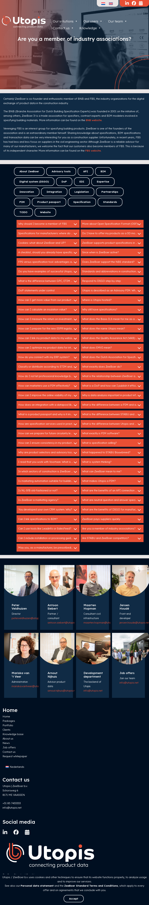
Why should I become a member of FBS (48, 224)
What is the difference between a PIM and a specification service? (113, 405)
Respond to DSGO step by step (112, 281)
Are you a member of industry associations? (112, 529)
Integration (54, 191)
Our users (92, 21)
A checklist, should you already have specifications (49, 252)
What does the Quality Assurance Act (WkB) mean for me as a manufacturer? (113, 338)
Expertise (103, 181)
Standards (110, 202)
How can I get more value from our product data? (48, 300)
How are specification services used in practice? (48, 424)
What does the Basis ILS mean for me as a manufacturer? (113, 319)
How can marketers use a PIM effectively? (48, 386)
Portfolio (8, 725)
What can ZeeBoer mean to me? (112, 471)
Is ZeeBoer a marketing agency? (48, 500)
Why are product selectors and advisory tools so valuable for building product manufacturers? (49, 452)
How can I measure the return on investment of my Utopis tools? (49, 319)
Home (6, 716)
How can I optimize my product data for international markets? (49, 348)
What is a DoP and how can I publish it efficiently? (112, 386)
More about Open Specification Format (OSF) (112, 224)
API (85, 171)
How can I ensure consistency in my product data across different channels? (49, 443)
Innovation (26, 191)
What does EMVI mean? (112, 348)
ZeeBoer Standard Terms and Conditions (91, 885)
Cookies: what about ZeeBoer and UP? (48, 243)
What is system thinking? (112, 462)
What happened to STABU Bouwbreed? (112, 452)
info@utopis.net (93, 690)
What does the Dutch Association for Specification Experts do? (113, 357)
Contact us (9, 751)
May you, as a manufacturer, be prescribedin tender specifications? (49, 548)
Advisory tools (61, 171)
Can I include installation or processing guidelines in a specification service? (49, 538)
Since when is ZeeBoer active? (112, 252)
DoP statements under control (48, 290)
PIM (22, 202)
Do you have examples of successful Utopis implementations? (49, 271)
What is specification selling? (112, 443)
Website (45, 212)
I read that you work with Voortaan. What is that (48, 462)
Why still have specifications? (112, 309)
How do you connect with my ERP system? (48, 357)
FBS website (93, 150)
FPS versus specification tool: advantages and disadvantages (49, 262)
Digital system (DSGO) (34, 181)
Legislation (81, 191)
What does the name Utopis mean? (112, 328)
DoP (64, 181)
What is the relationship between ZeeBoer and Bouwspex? (113, 376)
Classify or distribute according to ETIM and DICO (49, 367)
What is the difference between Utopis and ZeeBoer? (113, 424)
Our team (117, 21)
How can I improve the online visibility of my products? (49, 395)
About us (8, 738)
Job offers (9, 747)
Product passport (49, 202)
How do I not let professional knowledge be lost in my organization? (49, 376)
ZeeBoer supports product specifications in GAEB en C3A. (113, 243)
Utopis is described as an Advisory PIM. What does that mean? (113, 290)
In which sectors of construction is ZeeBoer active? (49, 471)
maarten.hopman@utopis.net (101, 622)
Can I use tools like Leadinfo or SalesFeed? (48, 529)
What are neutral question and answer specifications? (113, 500)
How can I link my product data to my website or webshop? (49, 338)
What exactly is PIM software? (112, 433)
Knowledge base (13, 734)
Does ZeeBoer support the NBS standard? (112, 262)
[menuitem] (15, 767)
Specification (82, 202)
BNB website (94, 120)
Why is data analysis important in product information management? (113, 395)
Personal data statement (37, 885)
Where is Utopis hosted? (112, 300)
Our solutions (65, 21)
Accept (73, 898)
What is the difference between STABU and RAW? (112, 414)
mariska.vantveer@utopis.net (29, 686)
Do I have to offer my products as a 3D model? (112, 233)
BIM (103, 171)
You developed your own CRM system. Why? (48, 509)
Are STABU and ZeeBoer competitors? (112, 538)
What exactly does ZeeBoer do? (112, 367)
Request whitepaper (15, 756)
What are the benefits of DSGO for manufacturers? (113, 509)
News (6, 743)
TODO (23, 212)
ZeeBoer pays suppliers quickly (112, 519)
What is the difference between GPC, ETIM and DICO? (49, 281)
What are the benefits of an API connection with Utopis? (113, 490)
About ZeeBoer (29, 171)
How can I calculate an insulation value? (48, 309)
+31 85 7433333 (12, 803)
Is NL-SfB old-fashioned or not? (48, 490)
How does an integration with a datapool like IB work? (49, 405)
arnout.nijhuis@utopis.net (62, 690)
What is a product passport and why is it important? (49, 414)
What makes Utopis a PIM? (112, 481)
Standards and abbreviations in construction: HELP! (113, 271)
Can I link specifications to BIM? (48, 519)
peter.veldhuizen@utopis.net (28, 618)
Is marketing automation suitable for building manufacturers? (49, 481)
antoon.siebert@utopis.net (63, 622)
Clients (6, 729)
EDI (81, 181)
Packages (9, 721)
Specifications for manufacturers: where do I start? (49, 233)
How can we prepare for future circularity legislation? (49, 433)
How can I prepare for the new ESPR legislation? (48, 328)
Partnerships (109, 191)
